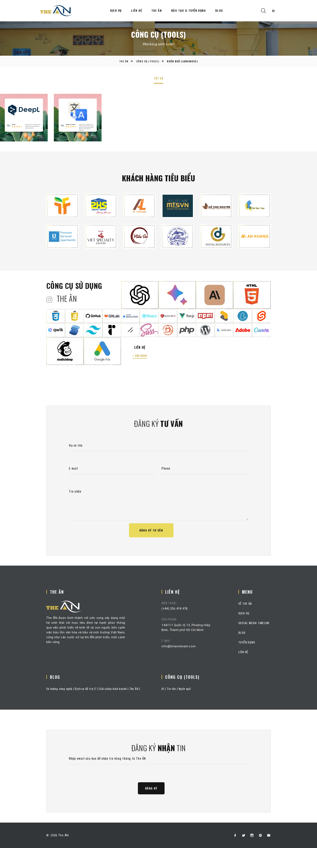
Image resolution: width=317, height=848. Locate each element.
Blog (219, 10)
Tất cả (158, 78)
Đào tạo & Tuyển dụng (188, 10)
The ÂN (156, 10)
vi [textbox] (273, 10)
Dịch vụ (116, 10)
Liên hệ (136, 10)
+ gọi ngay (140, 355)
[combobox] (273, 10)
